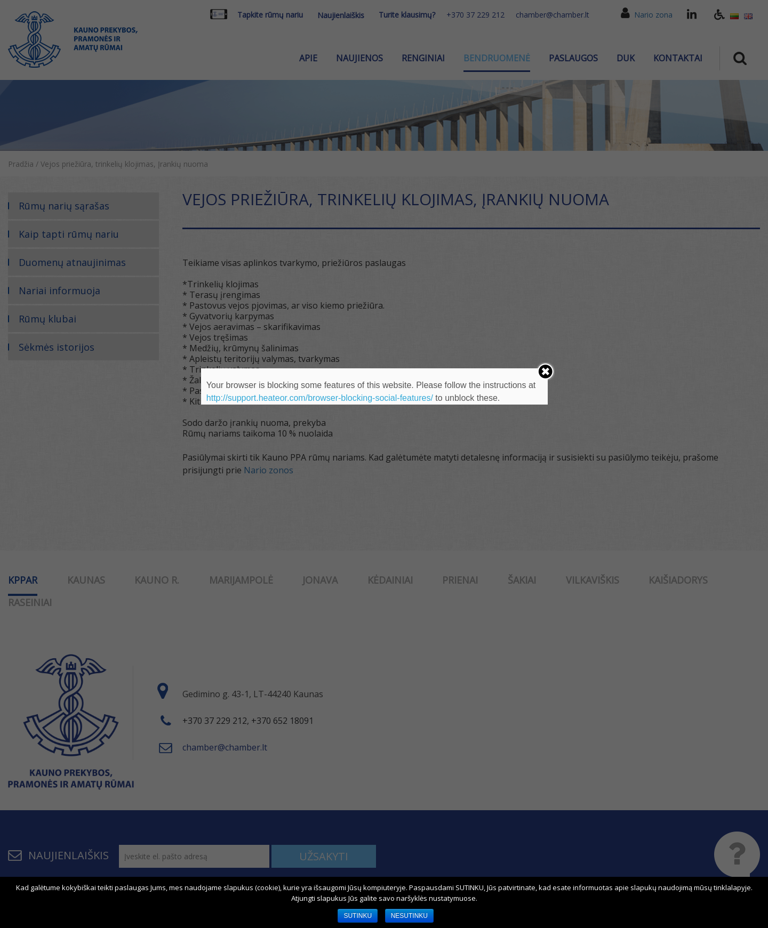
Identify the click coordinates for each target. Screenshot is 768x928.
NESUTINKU (409, 915)
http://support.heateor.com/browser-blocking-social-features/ (319, 397)
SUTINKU (357, 915)
